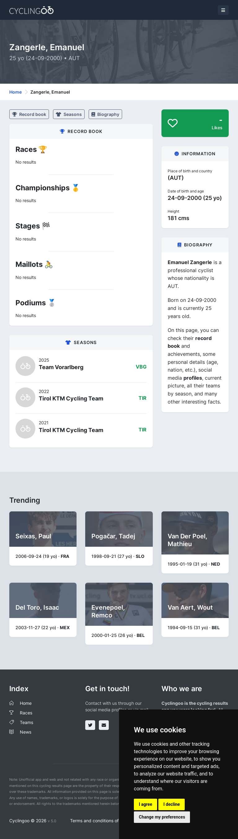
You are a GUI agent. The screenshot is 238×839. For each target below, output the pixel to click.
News (25, 732)
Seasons (69, 114)
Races (26, 712)
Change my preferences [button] (162, 817)
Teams (26, 722)
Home (15, 92)
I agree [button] (145, 804)
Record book (29, 114)
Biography (105, 114)
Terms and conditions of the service (106, 820)
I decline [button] (171, 804)
